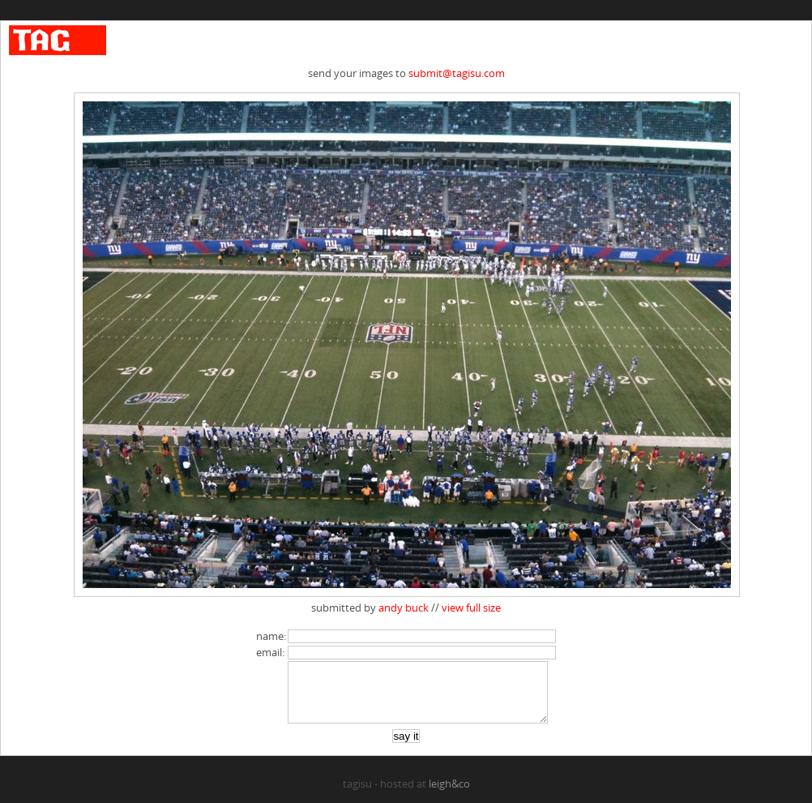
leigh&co (449, 795)
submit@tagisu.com (456, 73)
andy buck (403, 607)
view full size (471, 607)
